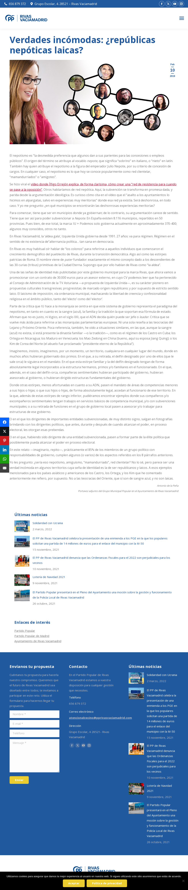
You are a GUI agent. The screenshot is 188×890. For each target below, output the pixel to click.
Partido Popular (24, 631)
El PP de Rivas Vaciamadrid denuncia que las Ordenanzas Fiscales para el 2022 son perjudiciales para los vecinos (101, 560)
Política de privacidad (107, 883)
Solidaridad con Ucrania (48, 523)
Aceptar (73, 883)
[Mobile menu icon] (181, 18)
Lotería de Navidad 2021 (49, 577)
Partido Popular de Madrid (31, 636)
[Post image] (22, 526)
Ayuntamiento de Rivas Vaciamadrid (37, 641)
